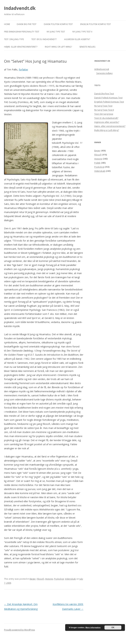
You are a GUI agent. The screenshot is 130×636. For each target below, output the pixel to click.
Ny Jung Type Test (56, 31)
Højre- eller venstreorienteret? (20, 46)
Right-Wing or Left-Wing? (58, 46)
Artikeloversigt (101, 69)
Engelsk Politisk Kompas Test (95, 24)
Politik (97, 162)
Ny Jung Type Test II (82, 31)
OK (112, 627)
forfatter (23, 69)
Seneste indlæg (87, 46)
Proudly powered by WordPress (19, 629)
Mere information (93, 627)
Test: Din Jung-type (14, 39)
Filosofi (40, 578)
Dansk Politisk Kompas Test (58, 24)
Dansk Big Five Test (26, 24)
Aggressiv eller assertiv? (77, 39)
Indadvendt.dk (20, 8)
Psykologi (59, 578)
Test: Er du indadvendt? (44, 39)
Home (7, 24)
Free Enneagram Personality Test (21, 31)
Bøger (33, 578)
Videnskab (70, 578)
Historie (49, 578)
